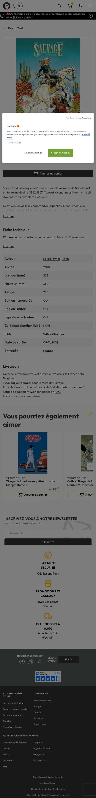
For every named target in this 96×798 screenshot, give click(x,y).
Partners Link (14, 143)
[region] (48, 138)
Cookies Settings (33, 152)
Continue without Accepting (78, 118)
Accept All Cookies (60, 153)
